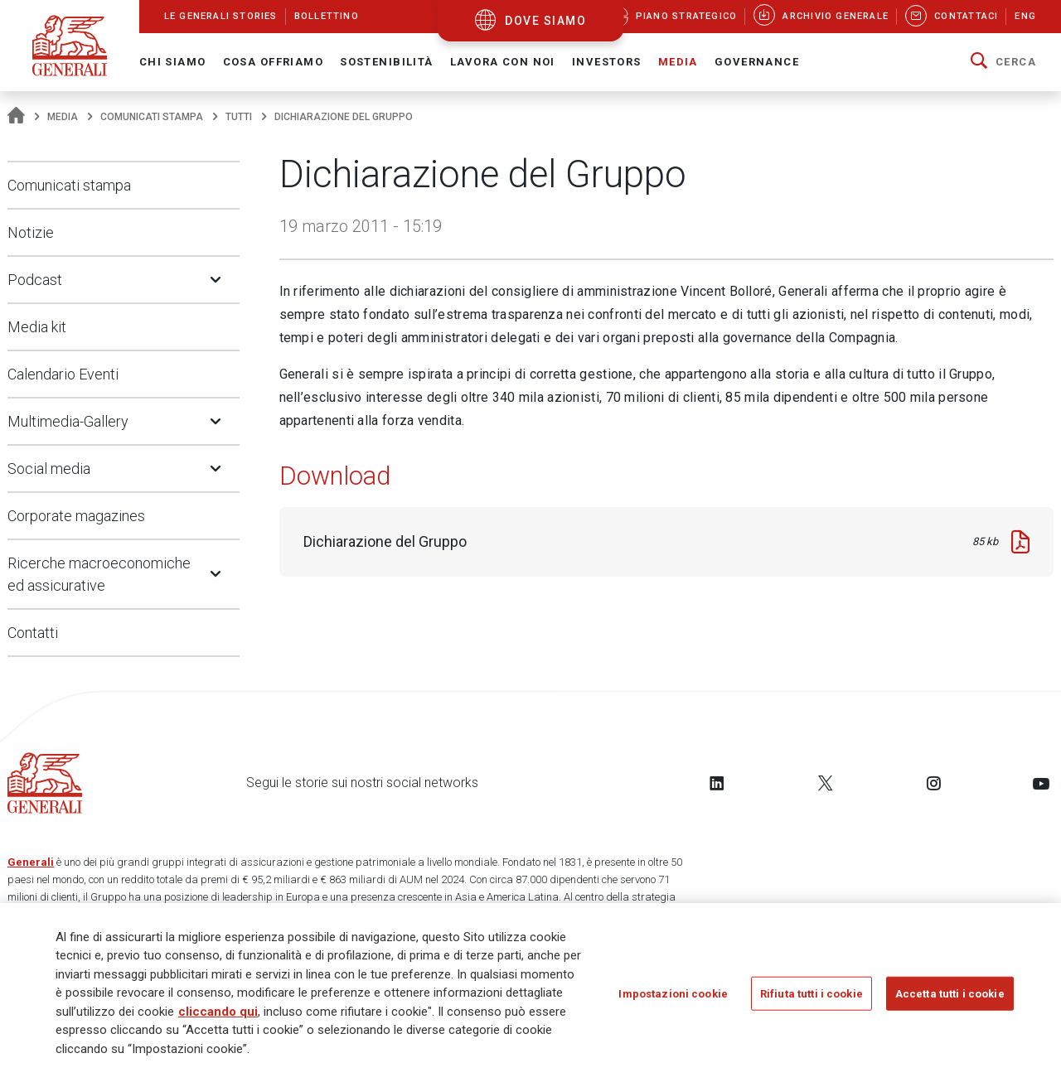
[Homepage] (16, 116)
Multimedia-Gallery (67, 421)
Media (62, 117)
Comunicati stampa (151, 117)
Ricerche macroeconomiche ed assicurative (99, 574)
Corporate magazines (76, 515)
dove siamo (545, 20)
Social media (48, 468)
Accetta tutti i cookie (950, 993)
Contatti (32, 632)
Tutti (238, 117)
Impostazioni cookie (672, 993)
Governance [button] (757, 62)
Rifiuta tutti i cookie (811, 993)
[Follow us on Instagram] (933, 783)
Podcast (34, 279)
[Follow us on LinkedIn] (717, 783)
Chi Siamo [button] (172, 62)
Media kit (36, 327)
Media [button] (678, 62)
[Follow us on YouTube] (1041, 783)
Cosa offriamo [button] (273, 62)
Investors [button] (607, 62)
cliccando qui (218, 1011)
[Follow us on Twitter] (825, 783)
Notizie (30, 232)
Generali (30, 862)
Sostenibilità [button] (387, 62)
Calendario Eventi (63, 374)
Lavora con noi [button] (502, 62)
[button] (1003, 62)
